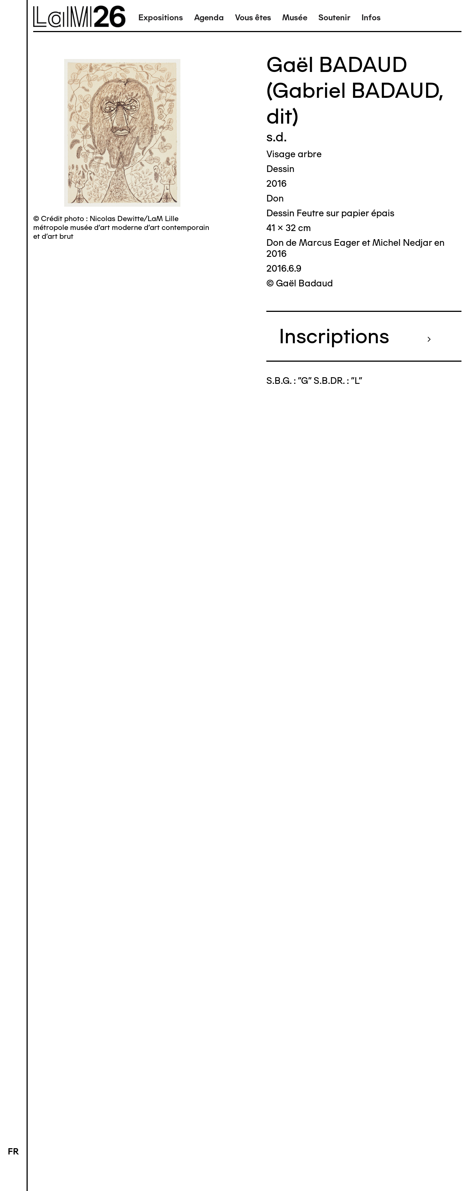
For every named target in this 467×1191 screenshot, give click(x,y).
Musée (294, 18)
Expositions (160, 18)
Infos (371, 18)
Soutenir (334, 18)
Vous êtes (253, 18)
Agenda (209, 18)
